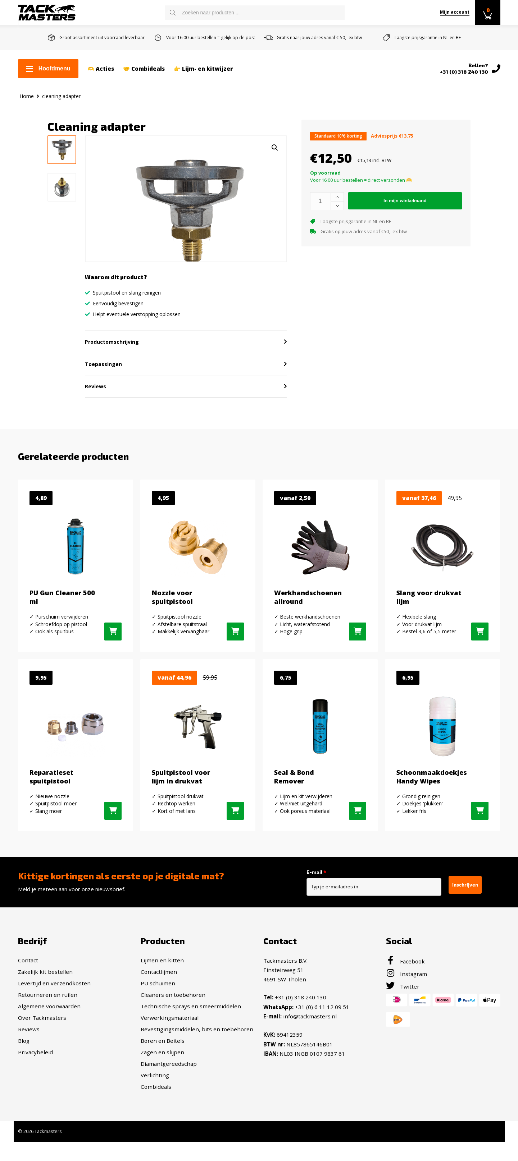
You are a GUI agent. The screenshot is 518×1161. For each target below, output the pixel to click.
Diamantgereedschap (169, 1089)
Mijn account (454, 12)
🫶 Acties (100, 68)
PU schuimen (158, 1009)
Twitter (402, 1012)
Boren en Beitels (163, 1066)
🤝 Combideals (144, 68)
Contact (28, 986)
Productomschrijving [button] (112, 367)
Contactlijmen (159, 997)
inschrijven (469, 910)
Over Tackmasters (42, 1043)
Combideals (156, 1112)
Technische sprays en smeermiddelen (191, 1032)
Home (26, 96)
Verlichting (155, 1101)
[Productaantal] (320, 201)
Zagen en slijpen (162, 1078)
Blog (23, 1066)
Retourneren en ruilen (47, 1020)
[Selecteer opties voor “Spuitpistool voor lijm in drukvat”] (235, 837)
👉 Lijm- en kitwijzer (203, 68)
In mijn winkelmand (405, 200)
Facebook (405, 987)
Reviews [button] (95, 411)
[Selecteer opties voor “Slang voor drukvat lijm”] (480, 657)
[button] (274, 147)
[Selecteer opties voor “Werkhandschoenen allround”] (357, 657)
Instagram (406, 999)
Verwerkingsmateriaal (170, 1043)
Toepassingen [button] (103, 389)
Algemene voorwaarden (49, 1032)
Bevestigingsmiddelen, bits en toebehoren (197, 1055)
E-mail (320, 897)
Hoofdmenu (48, 68)
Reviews (29, 1055)
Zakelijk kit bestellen (45, 997)
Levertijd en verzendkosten (54, 1009)
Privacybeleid (35, 1078)
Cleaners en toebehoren (173, 1020)
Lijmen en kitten (162, 986)
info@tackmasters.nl (310, 1041)
